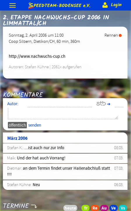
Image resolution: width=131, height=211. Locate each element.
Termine (16, 202)
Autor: (12, 104)
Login (111, 5)
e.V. (58, 5)
